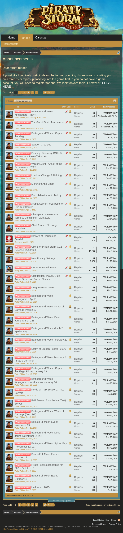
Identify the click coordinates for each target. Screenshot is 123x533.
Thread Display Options (62, 501)
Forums (25, 37)
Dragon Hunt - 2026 (42, 287)
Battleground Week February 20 (49, 339)
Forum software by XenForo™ (74, 527)
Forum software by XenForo (26, 527)
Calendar (41, 37)
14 (45, 92)
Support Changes (41, 144)
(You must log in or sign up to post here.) (103, 505)
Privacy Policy (115, 524)
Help (107, 520)
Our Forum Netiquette (43, 267)
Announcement (23, 101)
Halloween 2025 (40, 487)
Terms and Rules (99, 524)
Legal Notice (98, 520)
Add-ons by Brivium (28, 529)
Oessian (18, 242)
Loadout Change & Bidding (46, 175)
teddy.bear (19, 270)
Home (11, 37)
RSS (119, 520)
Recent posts (11, 43)
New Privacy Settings (43, 258)
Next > (51, 92)
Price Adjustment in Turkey (46, 195)
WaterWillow (20, 118)
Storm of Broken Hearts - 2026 (48, 348)
